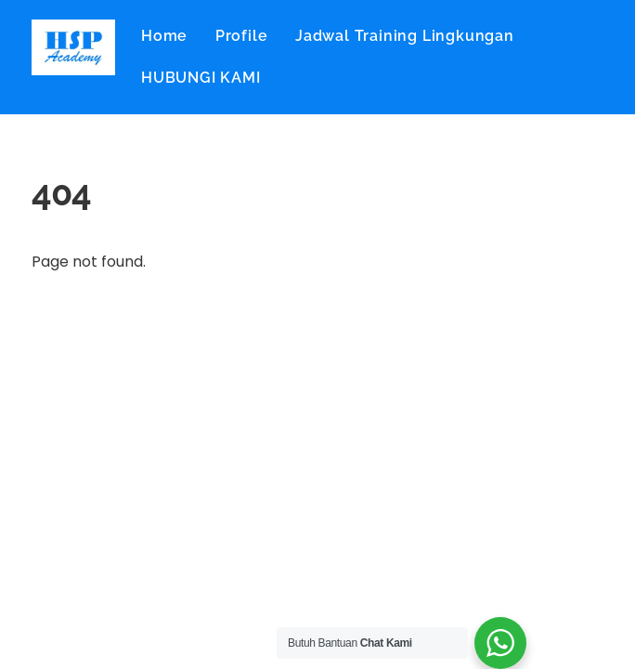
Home (164, 36)
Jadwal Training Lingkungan (404, 36)
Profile (241, 36)
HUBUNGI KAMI (201, 77)
